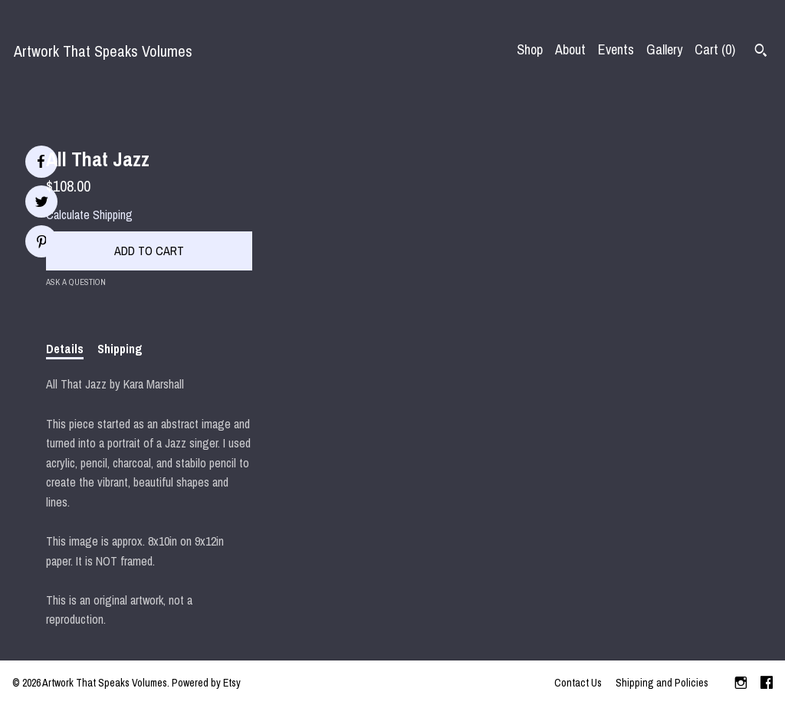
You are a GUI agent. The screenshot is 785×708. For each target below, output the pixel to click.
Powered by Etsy (206, 683)
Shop (530, 49)
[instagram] (741, 684)
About (570, 49)
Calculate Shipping (89, 214)
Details (65, 348)
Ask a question (76, 282)
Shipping (120, 348)
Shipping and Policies (662, 683)
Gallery (664, 49)
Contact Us (578, 683)
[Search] (761, 52)
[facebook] (766, 684)
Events (616, 49)
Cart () (715, 49)
